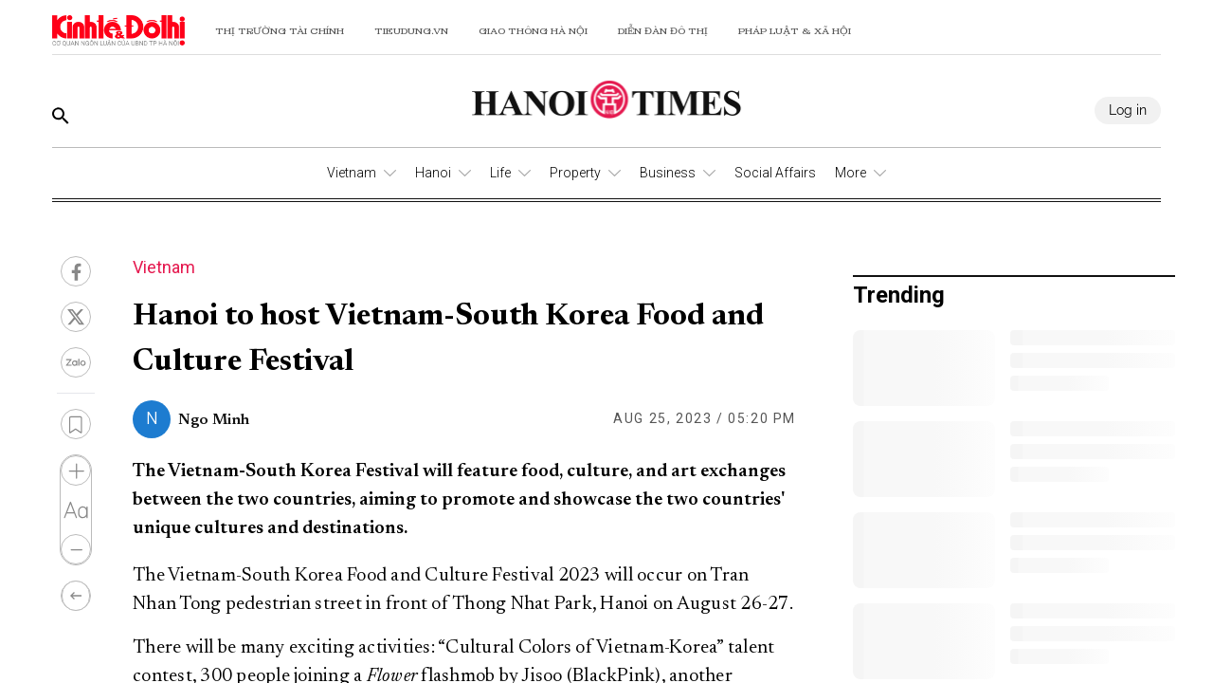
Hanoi (433, 172)
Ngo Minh (213, 420)
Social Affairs (775, 172)
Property (575, 172)
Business (668, 172)
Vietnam (351, 172)
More (850, 172)
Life (500, 172)
